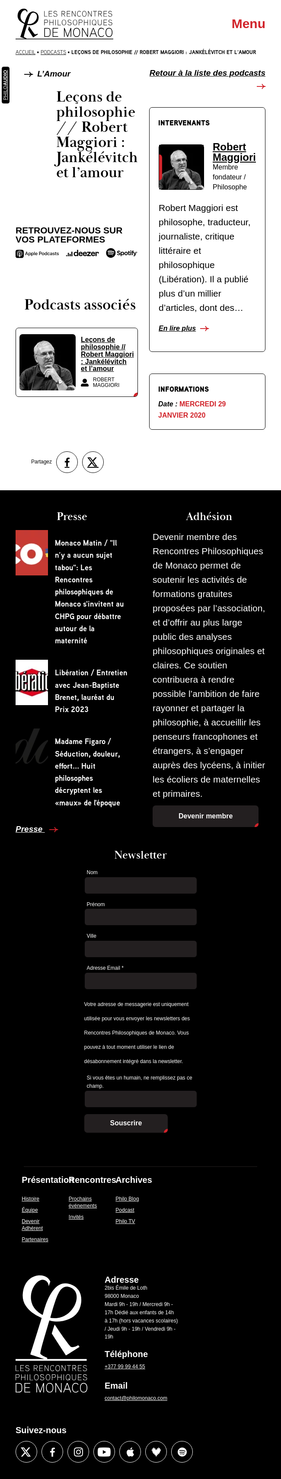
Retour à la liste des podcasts (207, 72)
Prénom (96, 904)
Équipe (30, 1210)
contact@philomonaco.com (136, 1398)
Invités (76, 1217)
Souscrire (126, 1123)
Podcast (124, 1210)
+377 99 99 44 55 (125, 1367)
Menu (248, 23)
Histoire (30, 1199)
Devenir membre (206, 816)
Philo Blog (127, 1199)
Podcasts (53, 52)
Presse (30, 829)
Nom (92, 872)
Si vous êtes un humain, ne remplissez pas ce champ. (139, 1082)
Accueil (25, 52)
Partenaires (35, 1239)
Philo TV (125, 1221)
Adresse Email (105, 968)
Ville (91, 936)
